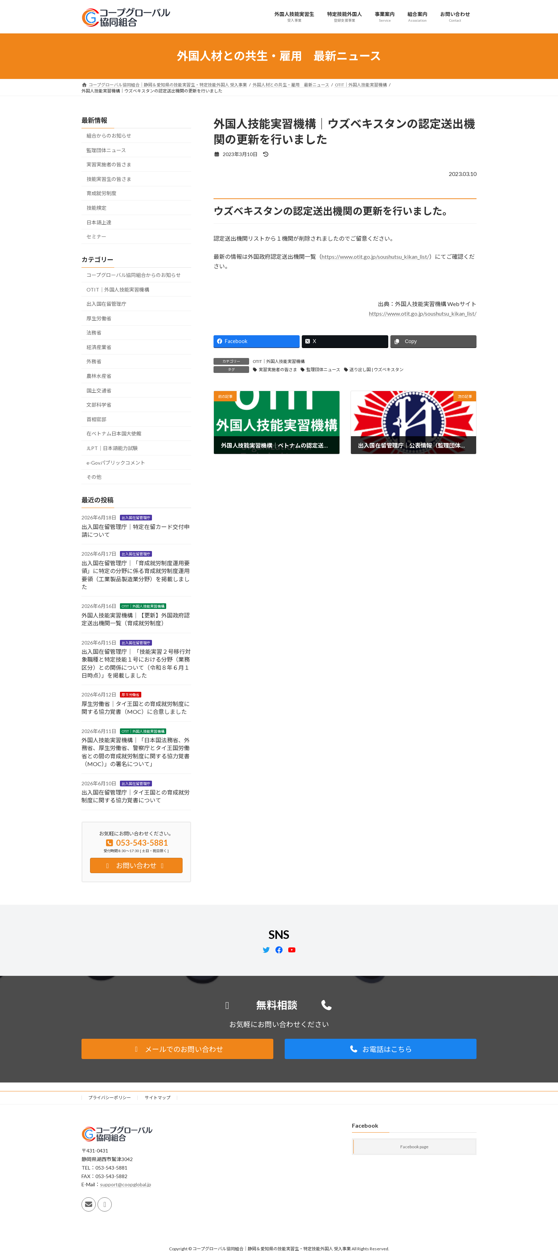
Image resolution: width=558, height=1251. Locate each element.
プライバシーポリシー (109, 1097)
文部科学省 (98, 405)
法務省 (93, 333)
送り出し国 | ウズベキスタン (376, 369)
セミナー (96, 237)
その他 (93, 477)
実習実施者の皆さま (278, 369)
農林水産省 (98, 376)
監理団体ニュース (323, 369)
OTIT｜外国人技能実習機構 (279, 361)
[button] (177, 1049)
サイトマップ (157, 1097)
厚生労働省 (98, 318)
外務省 (93, 361)
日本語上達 (98, 222)
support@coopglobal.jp (125, 1185)
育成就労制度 (101, 193)
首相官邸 (96, 419)
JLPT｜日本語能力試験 (112, 448)
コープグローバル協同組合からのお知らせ (133, 275)
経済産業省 (98, 347)
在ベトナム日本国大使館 (113, 434)
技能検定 (96, 208)
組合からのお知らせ (108, 136)
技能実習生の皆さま (108, 179)
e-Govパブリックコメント (115, 462)
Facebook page (414, 1147)
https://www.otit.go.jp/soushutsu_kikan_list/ (375, 256)
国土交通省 (98, 390)
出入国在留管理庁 (106, 304)
